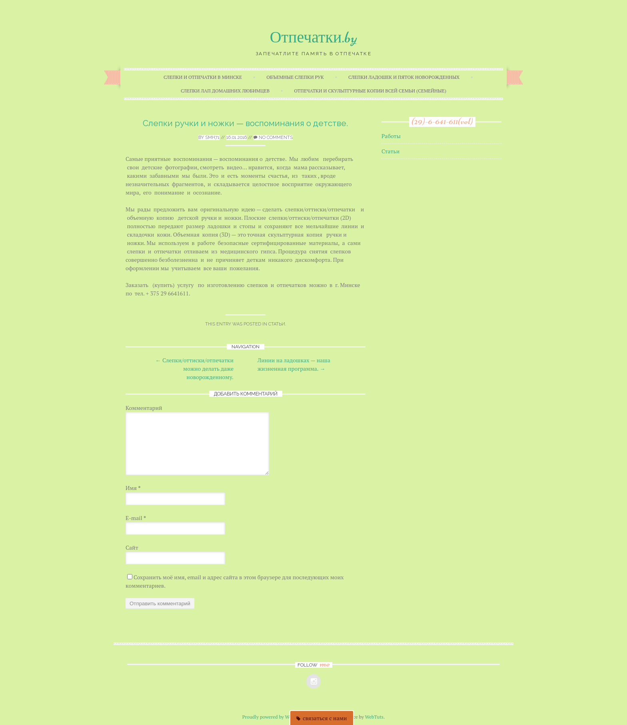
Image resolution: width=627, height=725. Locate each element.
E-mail (136, 518)
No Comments (273, 137)
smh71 (212, 137)
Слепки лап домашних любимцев (225, 91)
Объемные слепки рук (295, 77)
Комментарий (144, 408)
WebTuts (374, 717)
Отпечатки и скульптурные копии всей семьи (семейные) (370, 91)
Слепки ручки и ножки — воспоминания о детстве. (245, 123)
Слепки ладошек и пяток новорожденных (403, 77)
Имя (133, 488)
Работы (391, 136)
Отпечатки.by (313, 37)
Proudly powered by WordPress (275, 717)
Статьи (276, 324)
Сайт (132, 547)
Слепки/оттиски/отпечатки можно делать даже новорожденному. (195, 368)
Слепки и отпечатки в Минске (203, 77)
